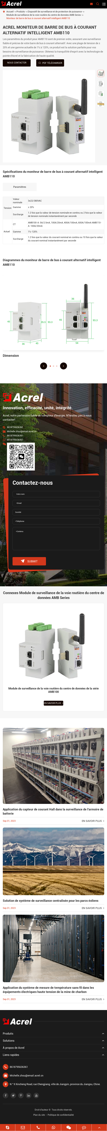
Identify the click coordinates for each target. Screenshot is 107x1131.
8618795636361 (15, 427)
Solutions (8, 1040)
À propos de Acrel (13, 1047)
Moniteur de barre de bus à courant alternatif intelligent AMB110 (38, 18)
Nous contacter (16, 62)
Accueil (10, 11)
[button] (43, 365)
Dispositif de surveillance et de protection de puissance (55, 11)
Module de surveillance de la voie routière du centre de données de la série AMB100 (53, 690)
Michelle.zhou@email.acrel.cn (21, 431)
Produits (20, 11)
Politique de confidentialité (61, 1115)
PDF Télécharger (50, 62)
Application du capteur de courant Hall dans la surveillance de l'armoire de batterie (53, 811)
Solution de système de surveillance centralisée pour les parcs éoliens (50, 900)
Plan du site (39, 1115)
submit (29, 561)
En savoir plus (53, 703)
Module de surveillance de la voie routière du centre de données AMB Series (43, 15)
